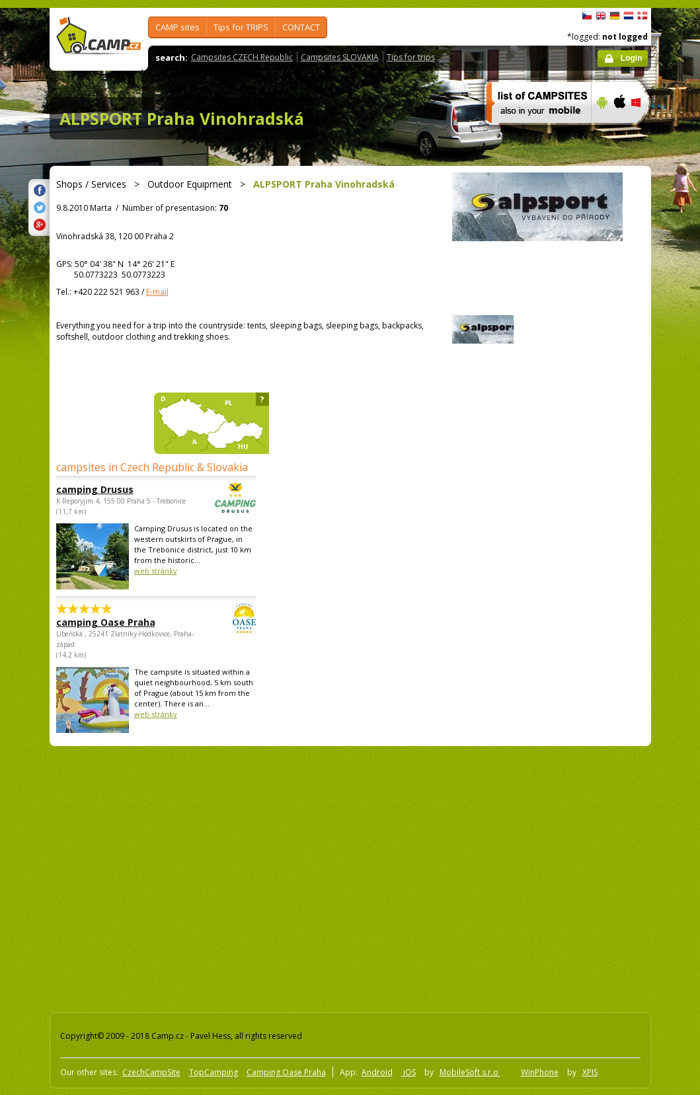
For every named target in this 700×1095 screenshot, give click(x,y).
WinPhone (540, 1072)
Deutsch (614, 15)
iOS (408, 1072)
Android (377, 1072)
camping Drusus (119, 489)
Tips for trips (411, 57)
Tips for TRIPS (241, 27)
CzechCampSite (151, 1072)
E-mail (157, 291)
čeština (587, 15)
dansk (642, 15)
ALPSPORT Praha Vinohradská (181, 118)
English (601, 15)
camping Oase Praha (119, 622)
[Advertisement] (124, 877)
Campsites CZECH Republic (242, 57)
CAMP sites (177, 27)
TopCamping (213, 1072)
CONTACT (301, 27)
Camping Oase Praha (286, 1072)
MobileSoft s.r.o (470, 1072)
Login (631, 58)
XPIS (590, 1072)
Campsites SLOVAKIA (340, 57)
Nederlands (628, 15)
